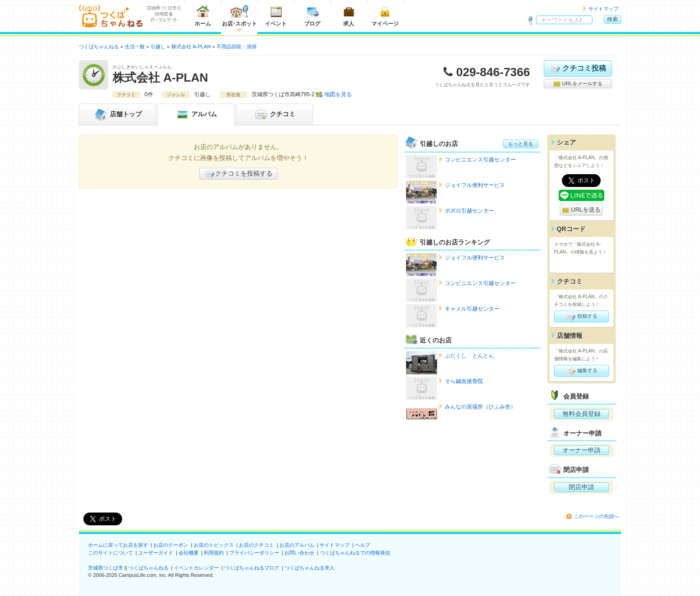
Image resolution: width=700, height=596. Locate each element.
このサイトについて (110, 552)
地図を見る (338, 94)
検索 (612, 19)
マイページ (385, 16)
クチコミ (274, 114)
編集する (581, 370)
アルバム (196, 114)
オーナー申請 (581, 450)
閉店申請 (581, 487)
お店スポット (239, 16)
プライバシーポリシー (254, 552)
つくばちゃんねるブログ (251, 567)
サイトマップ (603, 8)
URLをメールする (577, 84)
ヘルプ (362, 545)
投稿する (581, 316)
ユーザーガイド (155, 552)
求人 (349, 16)
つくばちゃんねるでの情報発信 (355, 552)
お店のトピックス (214, 545)
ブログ (312, 16)
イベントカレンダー (196, 567)
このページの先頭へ (596, 516)
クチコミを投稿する (238, 173)
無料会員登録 (581, 413)
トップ (117, 114)
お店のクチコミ (256, 545)
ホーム (203, 16)
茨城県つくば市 (105, 567)
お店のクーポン (170, 545)
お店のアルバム (296, 545)
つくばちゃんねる (149, 567)
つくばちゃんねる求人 (309, 567)
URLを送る (581, 210)
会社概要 (189, 552)
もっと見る (520, 143)
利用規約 (214, 552)
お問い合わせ (299, 552)
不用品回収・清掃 (236, 46)
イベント (276, 16)
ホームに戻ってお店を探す (118, 545)
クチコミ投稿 (578, 68)
